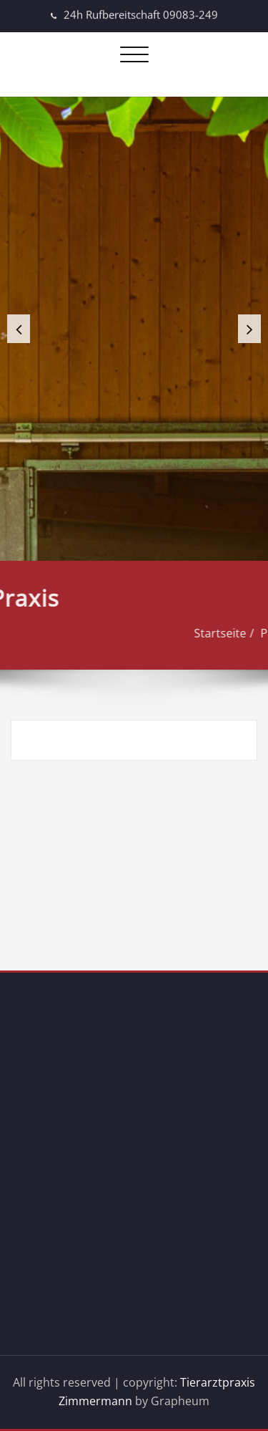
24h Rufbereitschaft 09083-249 (141, 13)
